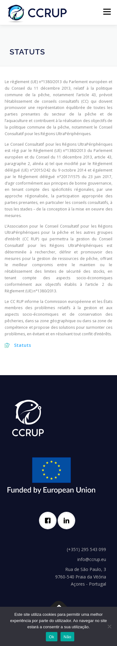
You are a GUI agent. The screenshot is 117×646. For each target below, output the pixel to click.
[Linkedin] (68, 520)
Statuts (22, 345)
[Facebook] (49, 520)
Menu (106, 11)
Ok (51, 636)
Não (67, 636)
